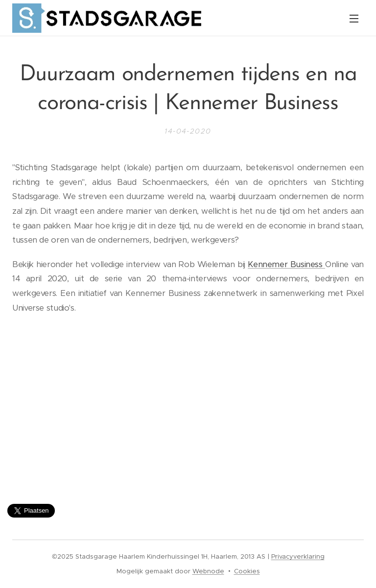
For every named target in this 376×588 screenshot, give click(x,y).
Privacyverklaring (298, 556)
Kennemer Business (286, 264)
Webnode (208, 571)
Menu (354, 18)
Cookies (247, 571)
